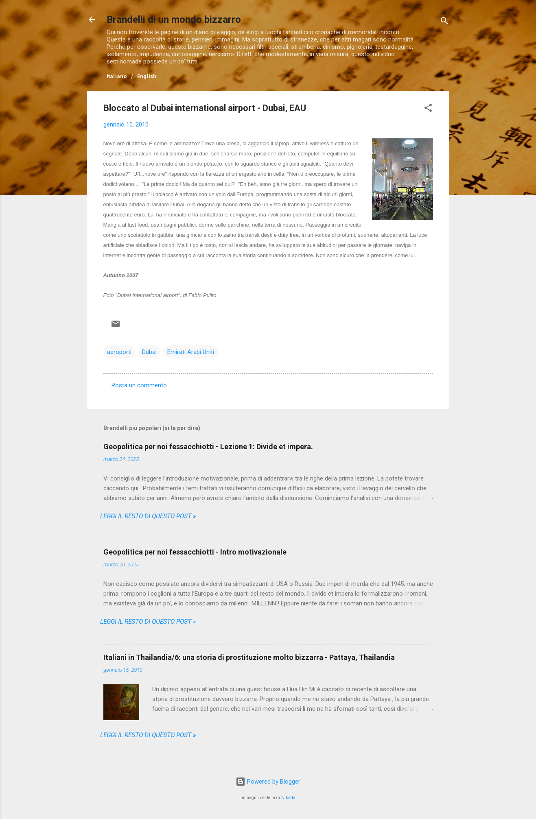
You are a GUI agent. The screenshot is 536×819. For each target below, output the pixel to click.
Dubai (149, 352)
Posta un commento (139, 385)
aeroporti (119, 352)
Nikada (288, 797)
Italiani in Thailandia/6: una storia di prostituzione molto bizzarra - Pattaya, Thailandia (249, 657)
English (147, 76)
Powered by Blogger (268, 781)
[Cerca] (444, 22)
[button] (428, 109)
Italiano (117, 76)
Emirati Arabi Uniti (190, 352)
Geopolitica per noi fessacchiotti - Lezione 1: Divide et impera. (208, 446)
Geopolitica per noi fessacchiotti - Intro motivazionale (195, 552)
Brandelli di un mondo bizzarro (174, 19)
